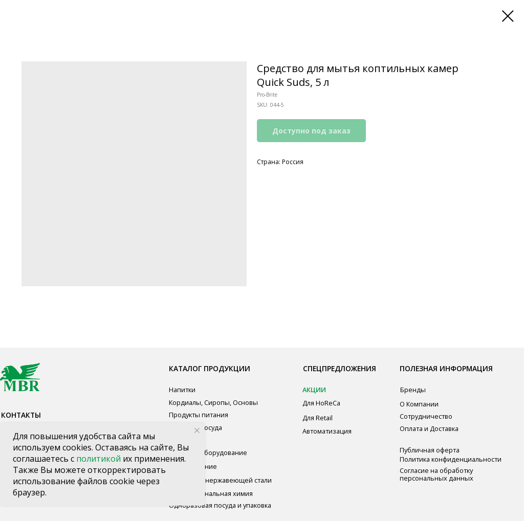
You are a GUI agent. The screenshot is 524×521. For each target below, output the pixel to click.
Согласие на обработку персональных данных (436, 474)
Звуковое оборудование (208, 452)
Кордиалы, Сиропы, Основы (213, 402)
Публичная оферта (430, 450)
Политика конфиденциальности (450, 459)
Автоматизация (327, 431)
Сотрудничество (426, 416)
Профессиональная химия (211, 493)
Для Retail (317, 417)
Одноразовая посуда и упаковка (220, 505)
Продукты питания (198, 414)
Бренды (413, 389)
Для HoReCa (321, 402)
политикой (99, 458)
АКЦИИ (314, 389)
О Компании (419, 404)
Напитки (182, 389)
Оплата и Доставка (429, 428)
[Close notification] (197, 430)
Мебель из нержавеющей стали (220, 480)
